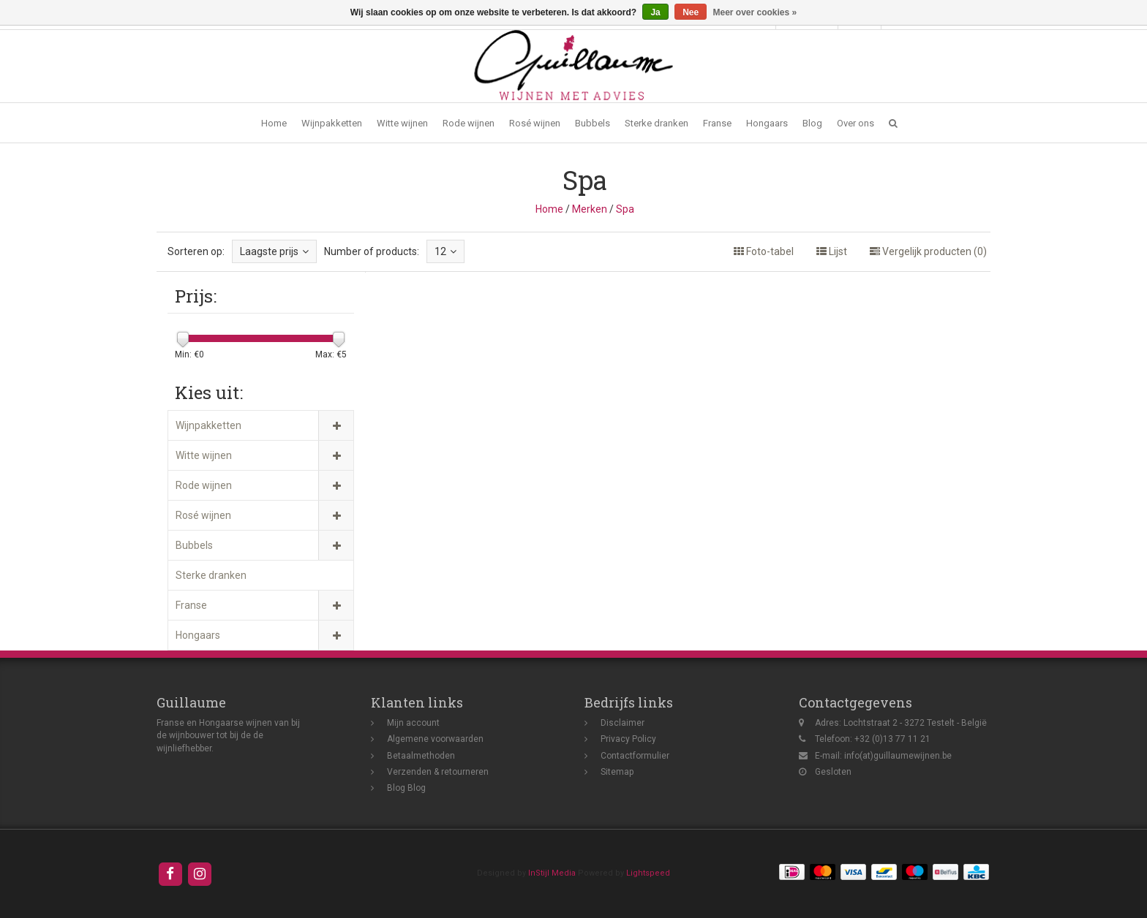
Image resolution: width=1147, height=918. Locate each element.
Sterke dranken (656, 123)
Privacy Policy (628, 739)
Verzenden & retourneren (438, 772)
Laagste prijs (274, 251)
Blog (812, 123)
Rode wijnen (468, 123)
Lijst (831, 251)
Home (274, 123)
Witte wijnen (402, 123)
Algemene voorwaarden (435, 739)
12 (445, 251)
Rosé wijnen (534, 123)
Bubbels (592, 123)
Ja (655, 12)
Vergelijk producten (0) (928, 251)
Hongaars (767, 123)
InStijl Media (552, 873)
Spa (625, 209)
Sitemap (617, 772)
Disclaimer (622, 723)
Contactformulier (635, 756)
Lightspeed (648, 873)
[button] (893, 123)
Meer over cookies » (755, 12)
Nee (690, 12)
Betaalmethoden (421, 756)
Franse (717, 123)
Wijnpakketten (331, 123)
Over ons (855, 123)
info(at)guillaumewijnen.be (898, 756)
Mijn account (413, 723)
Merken (589, 209)
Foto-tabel (764, 251)
